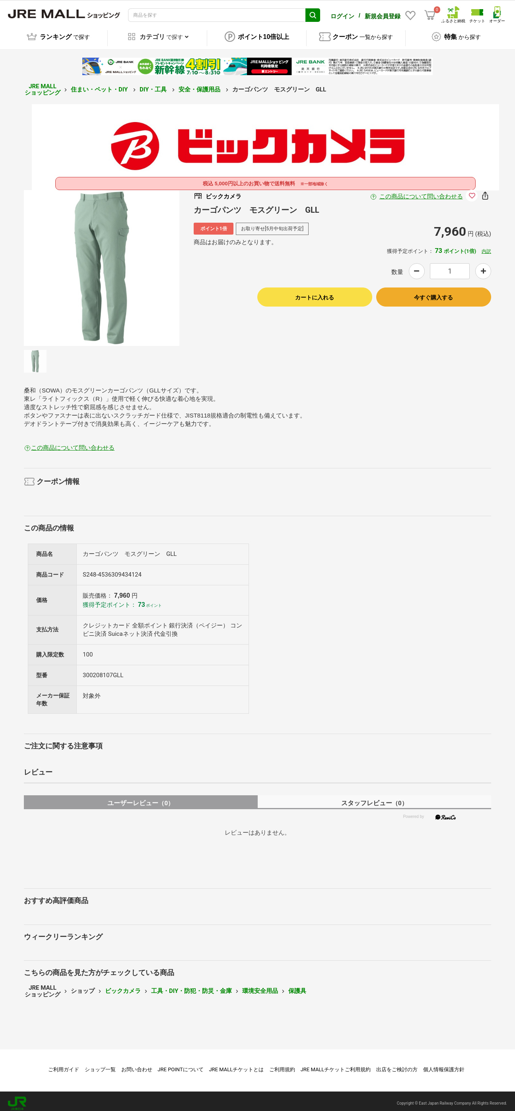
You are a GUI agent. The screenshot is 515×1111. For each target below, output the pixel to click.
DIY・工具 (154, 85)
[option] (102, 264)
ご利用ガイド (63, 1065)
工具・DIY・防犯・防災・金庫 (191, 987)
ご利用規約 (282, 1065)
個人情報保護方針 (443, 1065)
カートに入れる (314, 293)
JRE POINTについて (180, 1065)
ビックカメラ (123, 987)
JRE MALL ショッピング (42, 85)
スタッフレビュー (374, 798)
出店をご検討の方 (397, 1065)
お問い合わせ (136, 1065)
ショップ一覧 (100, 1065)
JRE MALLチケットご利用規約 (336, 1065)
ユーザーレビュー (140, 798)
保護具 (297, 987)
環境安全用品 (260, 987)
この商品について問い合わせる (421, 192)
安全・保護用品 (200, 85)
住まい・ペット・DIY (100, 85)
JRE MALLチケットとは (236, 1065)
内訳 (486, 247)
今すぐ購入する (433, 293)
